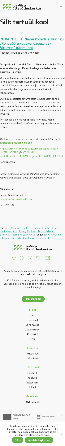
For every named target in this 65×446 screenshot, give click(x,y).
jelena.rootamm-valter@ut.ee (16, 199)
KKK (32, 338)
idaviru (48, 234)
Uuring (22, 231)
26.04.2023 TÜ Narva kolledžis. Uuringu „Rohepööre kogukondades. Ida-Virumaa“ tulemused (32, 43)
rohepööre (5, 237)
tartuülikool (22, 237)
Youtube (32, 377)
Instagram (32, 382)
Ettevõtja (5, 234)
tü (13, 237)
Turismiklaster (46, 231)
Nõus (17, 440)
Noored (15, 234)
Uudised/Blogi (32, 329)
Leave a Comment (39, 237)
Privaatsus (33, 353)
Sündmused (32, 324)
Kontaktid (32, 334)
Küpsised (32, 358)
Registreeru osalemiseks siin (16, 142)
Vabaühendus (27, 234)
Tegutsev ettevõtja (40, 227)
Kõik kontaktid (33, 298)
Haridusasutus (8, 231)
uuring (57, 234)
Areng (54, 227)
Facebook (32, 372)
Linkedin (32, 387)
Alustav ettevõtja (20, 227)
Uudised (32, 231)
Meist (32, 315)
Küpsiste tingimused (39, 440)
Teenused (32, 319)
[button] (13, 257)
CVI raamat (32, 401)
